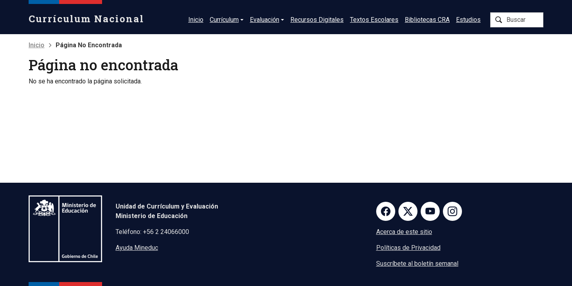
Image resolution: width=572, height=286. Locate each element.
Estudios (468, 19)
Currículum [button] (224, 19)
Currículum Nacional (86, 18)
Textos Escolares (374, 19)
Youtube (430, 211)
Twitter (407, 211)
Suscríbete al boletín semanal (417, 263)
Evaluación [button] (264, 19)
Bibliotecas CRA (427, 19)
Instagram (452, 211)
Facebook (385, 211)
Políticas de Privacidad (408, 247)
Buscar (498, 19)
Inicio (195, 19)
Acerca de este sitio (404, 232)
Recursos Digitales (317, 19)
